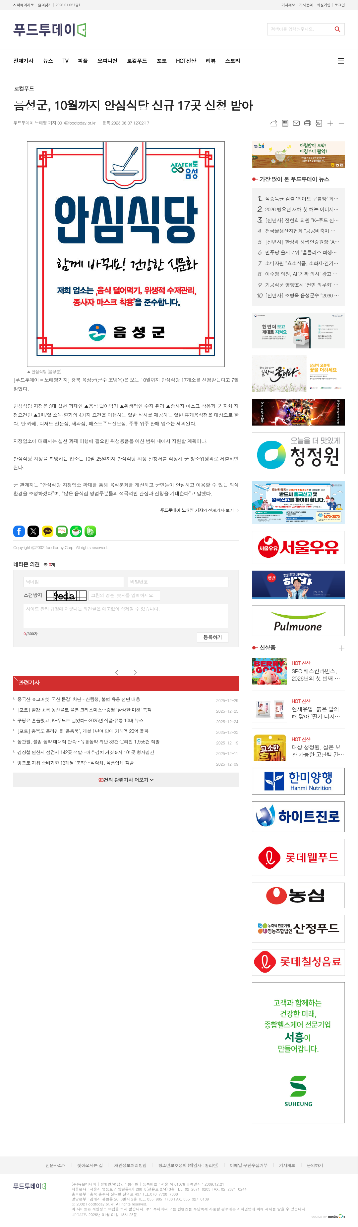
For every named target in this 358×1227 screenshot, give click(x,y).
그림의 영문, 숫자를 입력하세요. (122, 595)
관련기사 (28, 683)
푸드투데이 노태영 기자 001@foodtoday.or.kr (54, 123)
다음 (135, 672)
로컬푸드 (24, 88)
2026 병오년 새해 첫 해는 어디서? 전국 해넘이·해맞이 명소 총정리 (302, 209)
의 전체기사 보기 (197, 510)
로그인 (339, 4)
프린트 (307, 123)
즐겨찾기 (44, 4)
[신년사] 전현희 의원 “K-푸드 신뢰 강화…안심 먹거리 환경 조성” (302, 220)
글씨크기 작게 (341, 123)
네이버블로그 (62, 531)
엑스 (33, 531)
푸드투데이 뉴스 (294, 179)
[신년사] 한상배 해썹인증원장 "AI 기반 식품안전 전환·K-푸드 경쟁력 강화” (302, 241)
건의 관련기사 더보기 (125, 779)
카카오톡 (47, 531)
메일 (296, 123)
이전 (117, 672)
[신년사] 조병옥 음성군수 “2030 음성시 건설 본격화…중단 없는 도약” (302, 295)
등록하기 (212, 637)
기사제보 (288, 4)
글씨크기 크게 (330, 123)
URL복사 (273, 123)
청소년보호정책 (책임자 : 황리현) (188, 1165)
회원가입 (323, 4)
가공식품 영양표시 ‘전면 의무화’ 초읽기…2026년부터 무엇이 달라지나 (302, 284)
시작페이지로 (23, 4)
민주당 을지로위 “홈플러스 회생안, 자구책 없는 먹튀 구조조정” (302, 252)
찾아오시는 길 (90, 1165)
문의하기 (315, 1165)
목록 (285, 123)
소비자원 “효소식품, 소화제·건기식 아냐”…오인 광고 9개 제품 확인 (302, 263)
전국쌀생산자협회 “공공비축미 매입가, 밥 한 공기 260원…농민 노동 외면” (302, 231)
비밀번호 (139, 581)
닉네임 (32, 581)
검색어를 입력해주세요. (292, 29)
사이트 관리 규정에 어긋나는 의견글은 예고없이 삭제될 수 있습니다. (93, 608)
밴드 (90, 531)
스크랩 (319, 123)
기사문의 (306, 4)
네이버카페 (76, 531)
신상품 (267, 647)
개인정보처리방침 (130, 1165)
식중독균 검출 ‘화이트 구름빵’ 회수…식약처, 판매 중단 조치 (302, 198)
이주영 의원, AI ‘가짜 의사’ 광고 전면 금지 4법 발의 (302, 274)
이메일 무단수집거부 (249, 1165)
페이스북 (19, 531)
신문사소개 (55, 1165)
